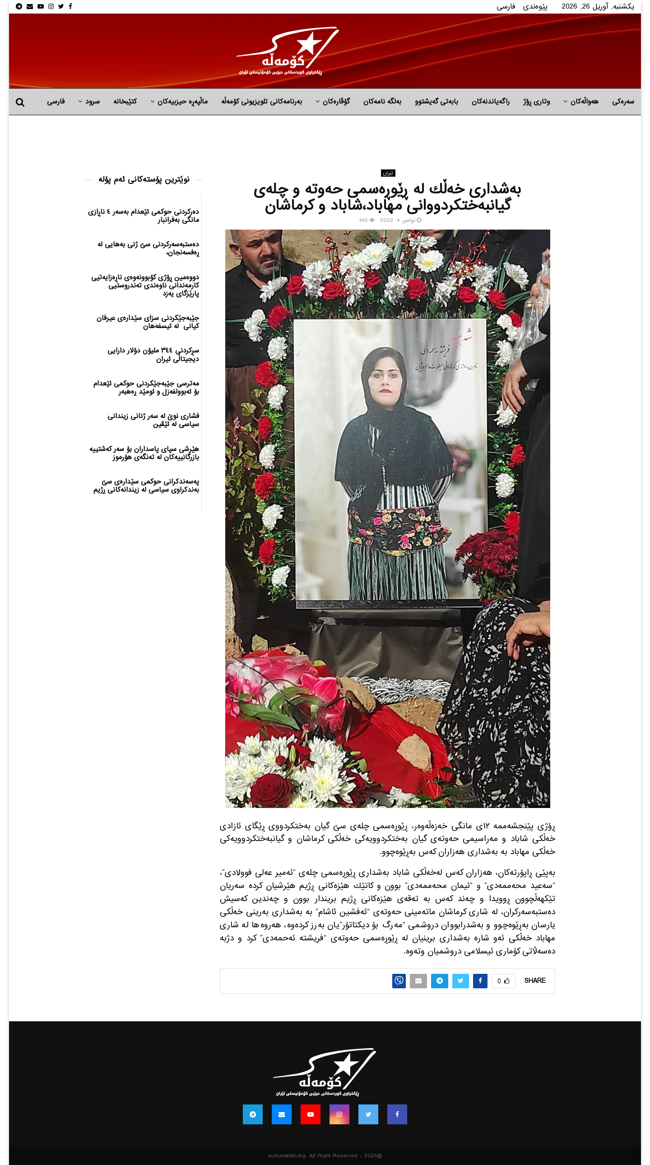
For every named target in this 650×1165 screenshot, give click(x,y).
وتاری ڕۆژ (536, 101)
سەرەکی (623, 101)
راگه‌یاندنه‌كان (491, 101)
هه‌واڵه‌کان (585, 101)
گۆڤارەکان (336, 101)
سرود (92, 101)
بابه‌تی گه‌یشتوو (436, 101)
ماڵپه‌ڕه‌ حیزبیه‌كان (183, 101)
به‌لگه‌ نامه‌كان (382, 101)
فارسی (506, 6)
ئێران (388, 173)
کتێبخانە (125, 101)
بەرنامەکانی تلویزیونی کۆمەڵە (261, 101)
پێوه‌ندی (535, 6)
